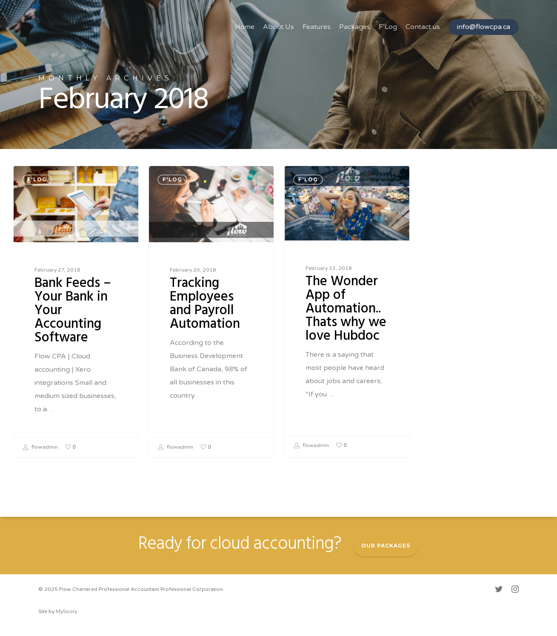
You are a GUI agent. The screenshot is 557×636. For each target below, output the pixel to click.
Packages (354, 27)
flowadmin (40, 447)
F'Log (37, 179)
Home (244, 27)
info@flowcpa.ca (483, 27)
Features (317, 27)
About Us (278, 27)
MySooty (66, 611)
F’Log (388, 27)
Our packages (385, 545)
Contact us (423, 27)
